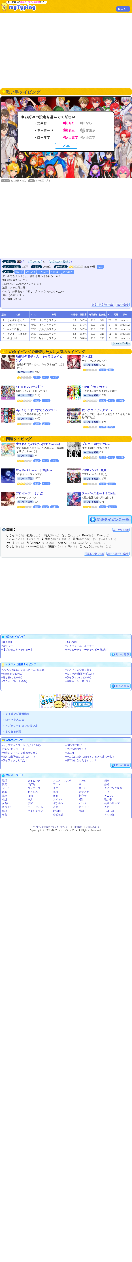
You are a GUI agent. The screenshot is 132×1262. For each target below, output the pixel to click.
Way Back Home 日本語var (34, 470)
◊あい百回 (71, 642)
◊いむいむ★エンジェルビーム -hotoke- (23, 670)
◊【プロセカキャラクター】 (17, 649)
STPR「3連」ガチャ (95, 387)
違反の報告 (123, 304)
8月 (23, 261)
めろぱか (68, 272)
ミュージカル (35, 807)
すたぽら (56, 272)
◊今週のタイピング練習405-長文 (19, 753)
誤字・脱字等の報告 (102, 304)
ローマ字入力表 (14, 720)
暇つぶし (7, 807)
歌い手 (19, 272)
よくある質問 (13, 732)
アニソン (109, 796)
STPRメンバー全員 (94, 470)
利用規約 (78, 827)
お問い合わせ (92, 827)
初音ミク (84, 792)
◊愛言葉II (6, 642)
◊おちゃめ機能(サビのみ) (79, 673)
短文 (100, 267)
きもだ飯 (109, 815)
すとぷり (43, 272)
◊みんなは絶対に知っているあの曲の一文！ (90, 756)
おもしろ (33, 792)
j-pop (30, 796)
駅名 (4, 792)
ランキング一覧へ (121, 343)
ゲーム (6, 788)
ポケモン (58, 803)
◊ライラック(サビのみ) (78, 677)
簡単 (106, 780)
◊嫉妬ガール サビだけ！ (80, 681)
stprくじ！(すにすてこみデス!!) (36, 410)
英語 (81, 811)
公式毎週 (58, 815)
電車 (4, 796)
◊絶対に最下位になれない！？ (18, 756)
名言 (4, 815)
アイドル (58, 799)
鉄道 (106, 784)
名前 (55, 807)
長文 (55, 788)
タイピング (34, 780)
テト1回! (87, 356)
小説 (4, 799)
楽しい (82, 788)
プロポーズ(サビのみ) (96, 444)
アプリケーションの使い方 (21, 726)
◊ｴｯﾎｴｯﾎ (69, 753)
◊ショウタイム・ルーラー (80, 646)
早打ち (31, 784)
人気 (106, 807)
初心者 (82, 796)
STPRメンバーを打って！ (32, 387)
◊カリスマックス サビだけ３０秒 (21, 745)
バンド (82, 803)
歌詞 (4, 780)
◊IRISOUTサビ (73, 745)
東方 (30, 799)
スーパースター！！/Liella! (99, 493)
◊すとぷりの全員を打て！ (80, 670)
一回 (106, 792)
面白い (6, 803)
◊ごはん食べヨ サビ (13, 749)
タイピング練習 (113, 788)
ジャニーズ (34, 788)
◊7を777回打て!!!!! (75, 749)
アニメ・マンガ (62, 780)
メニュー (123, 9)
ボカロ (82, 780)
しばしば (109, 811)
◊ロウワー (7, 646)
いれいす (30, 272)
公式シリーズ (112, 803)
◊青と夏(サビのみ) (11, 677)
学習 (30, 803)
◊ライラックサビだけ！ (14, 760)
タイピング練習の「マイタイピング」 (51, 827)
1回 (81, 799)
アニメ (57, 784)
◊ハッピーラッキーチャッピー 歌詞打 (86, 649)
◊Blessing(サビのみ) (12, 673)
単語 (4, 811)
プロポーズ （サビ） (30, 493)
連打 (55, 792)
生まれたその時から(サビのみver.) (38, 444)
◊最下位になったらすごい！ (81, 760)
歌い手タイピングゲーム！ (99, 410)
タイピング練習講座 (17, 714)
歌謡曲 (57, 811)
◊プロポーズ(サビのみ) (14, 681)
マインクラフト (36, 811)
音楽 (4, 784)
